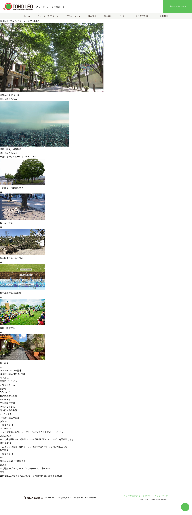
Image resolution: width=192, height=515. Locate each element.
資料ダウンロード (144, 16)
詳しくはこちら (8, 99)
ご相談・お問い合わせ (177, 6)
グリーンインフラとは (48, 16)
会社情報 (164, 16)
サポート (124, 16)
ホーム (27, 16)
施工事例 (108, 16)
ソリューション (73, 16)
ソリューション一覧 (10, 370)
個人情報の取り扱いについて (137, 496)
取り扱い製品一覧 (9, 418)
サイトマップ (161, 496)
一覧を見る (6, 425)
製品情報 (92, 16)
